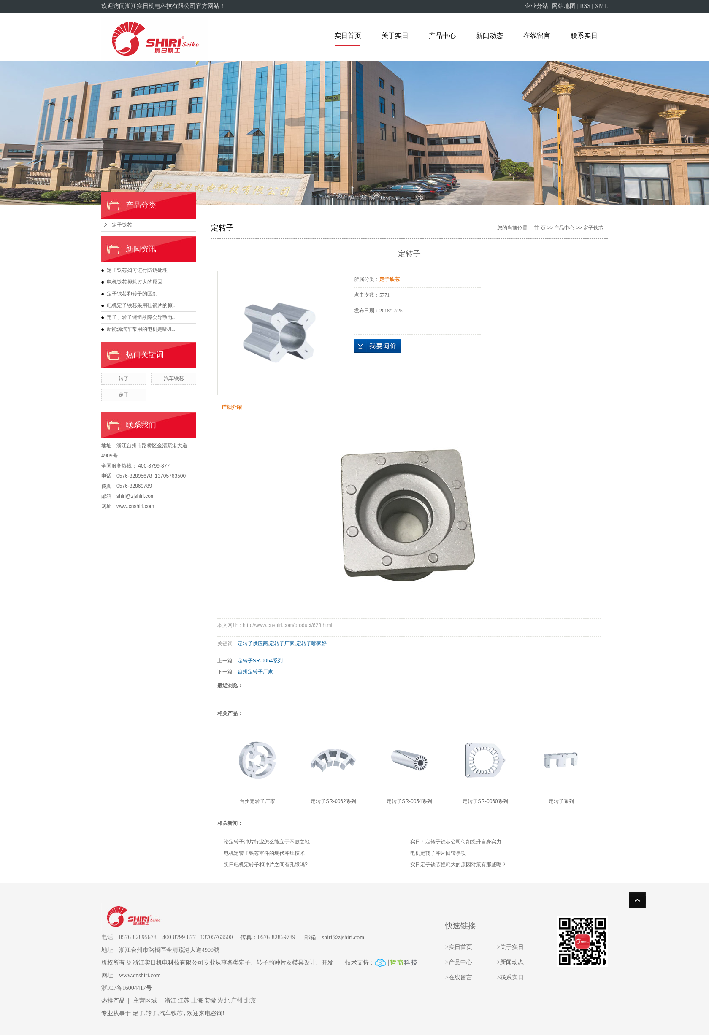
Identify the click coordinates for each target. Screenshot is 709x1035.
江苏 (183, 1000)
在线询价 (377, 346)
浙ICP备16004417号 (126, 988)
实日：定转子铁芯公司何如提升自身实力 (455, 842)
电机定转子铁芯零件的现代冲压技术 (264, 853)
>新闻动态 (510, 962)
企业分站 (536, 6)
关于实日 (395, 35)
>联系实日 (510, 977)
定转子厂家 (282, 643)
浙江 (170, 1000)
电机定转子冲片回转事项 (438, 853)
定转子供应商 (253, 643)
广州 (237, 1000)
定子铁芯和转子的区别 (132, 294)
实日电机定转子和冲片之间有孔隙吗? (266, 864)
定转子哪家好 (311, 643)
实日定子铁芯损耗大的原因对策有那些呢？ (458, 864)
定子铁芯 (122, 225)
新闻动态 (489, 35)
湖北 (224, 1000)
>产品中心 (458, 962)
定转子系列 (561, 801)
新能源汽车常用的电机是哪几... (142, 329)
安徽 (210, 1000)
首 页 (539, 228)
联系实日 (584, 35)
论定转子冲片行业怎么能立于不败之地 (267, 842)
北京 (250, 1000)
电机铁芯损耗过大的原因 (134, 282)
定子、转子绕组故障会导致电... (142, 317)
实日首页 (347, 35)
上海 (197, 1000)
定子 (124, 395)
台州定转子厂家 (255, 672)
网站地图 (564, 6)
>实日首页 (459, 947)
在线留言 (536, 35)
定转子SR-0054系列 (260, 661)
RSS (585, 6)
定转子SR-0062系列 (333, 801)
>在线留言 (458, 977)
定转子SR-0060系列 (485, 801)
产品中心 (442, 35)
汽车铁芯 (174, 378)
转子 (124, 378)
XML (601, 6)
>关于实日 (510, 947)
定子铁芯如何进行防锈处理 (137, 270)
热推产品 (113, 1000)
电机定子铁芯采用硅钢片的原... (142, 305)
